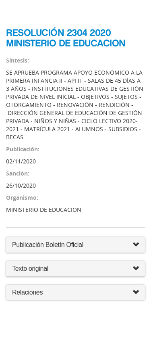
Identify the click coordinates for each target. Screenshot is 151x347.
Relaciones (75, 293)
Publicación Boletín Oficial (47, 244)
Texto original (30, 268)
